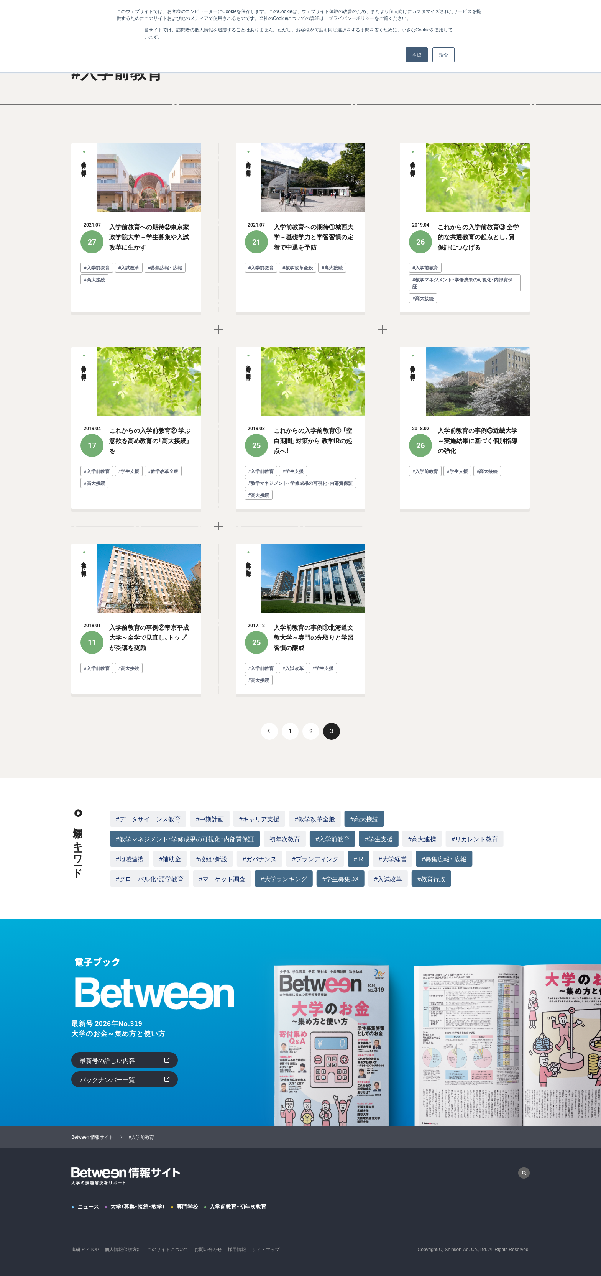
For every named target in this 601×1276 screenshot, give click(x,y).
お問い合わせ (208, 1249)
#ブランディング (315, 858)
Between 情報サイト (92, 1136)
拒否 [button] (443, 54)
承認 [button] (416, 54)
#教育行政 (431, 878)
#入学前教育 (332, 838)
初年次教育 (284, 838)
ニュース (88, 1206)
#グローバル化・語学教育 (150, 878)
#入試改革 (388, 878)
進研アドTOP (85, 1249)
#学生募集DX (340, 878)
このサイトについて (168, 1249)
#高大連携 (422, 838)
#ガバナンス (260, 858)
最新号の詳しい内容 (107, 1060)
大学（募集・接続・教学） (137, 1206)
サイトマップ (265, 1249)
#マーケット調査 (222, 878)
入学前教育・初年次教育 (238, 1206)
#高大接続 (364, 818)
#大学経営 (393, 858)
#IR (358, 858)
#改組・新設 (211, 858)
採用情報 (237, 1249)
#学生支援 (379, 838)
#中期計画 (210, 818)
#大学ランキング (284, 878)
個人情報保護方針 (123, 1249)
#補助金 (170, 858)
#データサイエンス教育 (148, 818)
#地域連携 (130, 858)
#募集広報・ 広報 (444, 858)
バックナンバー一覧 (107, 1079)
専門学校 (187, 1206)
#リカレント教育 (475, 838)
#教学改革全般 (315, 818)
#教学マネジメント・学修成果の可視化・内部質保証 (185, 838)
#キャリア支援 (259, 818)
